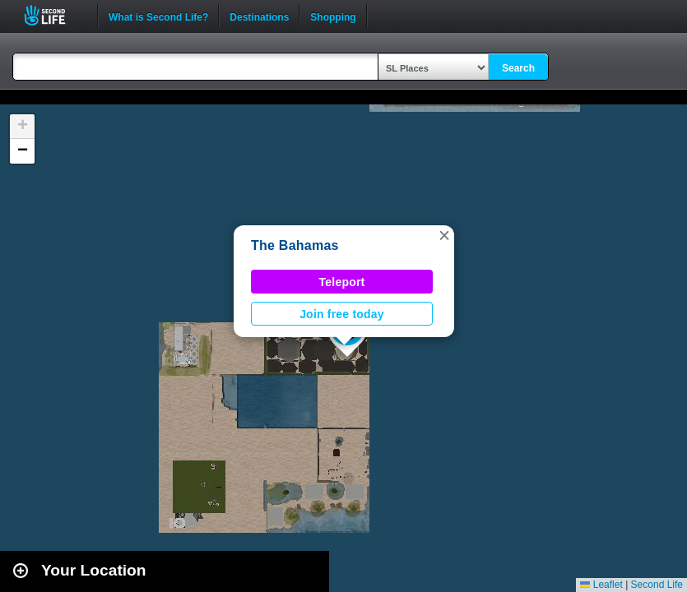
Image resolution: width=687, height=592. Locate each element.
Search (518, 68)
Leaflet (601, 584)
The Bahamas (295, 245)
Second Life (54, 15)
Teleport (342, 282)
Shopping (332, 16)
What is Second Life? (158, 16)
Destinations (259, 16)
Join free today (341, 314)
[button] (444, 235)
